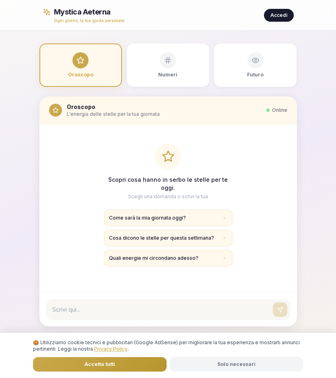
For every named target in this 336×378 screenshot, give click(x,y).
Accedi (278, 15)
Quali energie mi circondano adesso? (168, 258)
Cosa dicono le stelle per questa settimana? (168, 238)
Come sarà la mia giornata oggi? (168, 218)
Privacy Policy (111, 349)
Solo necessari (236, 364)
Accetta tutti (100, 364)
